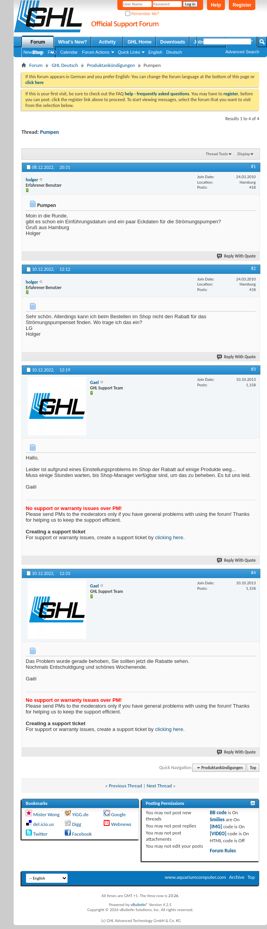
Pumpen (49, 132)
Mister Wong (46, 814)
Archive (236, 877)
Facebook (82, 834)
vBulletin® (139, 904)
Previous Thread (125, 786)
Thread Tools (217, 153)
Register (242, 5)
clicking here (169, 537)
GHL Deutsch (64, 65)
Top (253, 767)
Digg (76, 824)
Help (216, 5)
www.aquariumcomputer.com (195, 877)
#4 (253, 572)
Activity (107, 42)
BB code (218, 812)
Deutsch (174, 52)
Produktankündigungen (111, 65)
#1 (253, 166)
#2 (253, 268)
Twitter (40, 834)
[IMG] (216, 826)
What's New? (72, 42)
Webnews (121, 824)
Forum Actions (95, 52)
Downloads (172, 42)
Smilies (217, 819)
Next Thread (159, 786)
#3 (253, 369)
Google (118, 814)
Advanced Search (242, 51)
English (155, 52)
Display (243, 153)
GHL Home (139, 42)
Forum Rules (223, 851)
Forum (37, 42)
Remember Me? (142, 14)
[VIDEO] (218, 833)
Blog (37, 52)
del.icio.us (43, 824)
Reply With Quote (236, 256)
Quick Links (129, 52)
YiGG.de (80, 814)
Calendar (69, 52)
